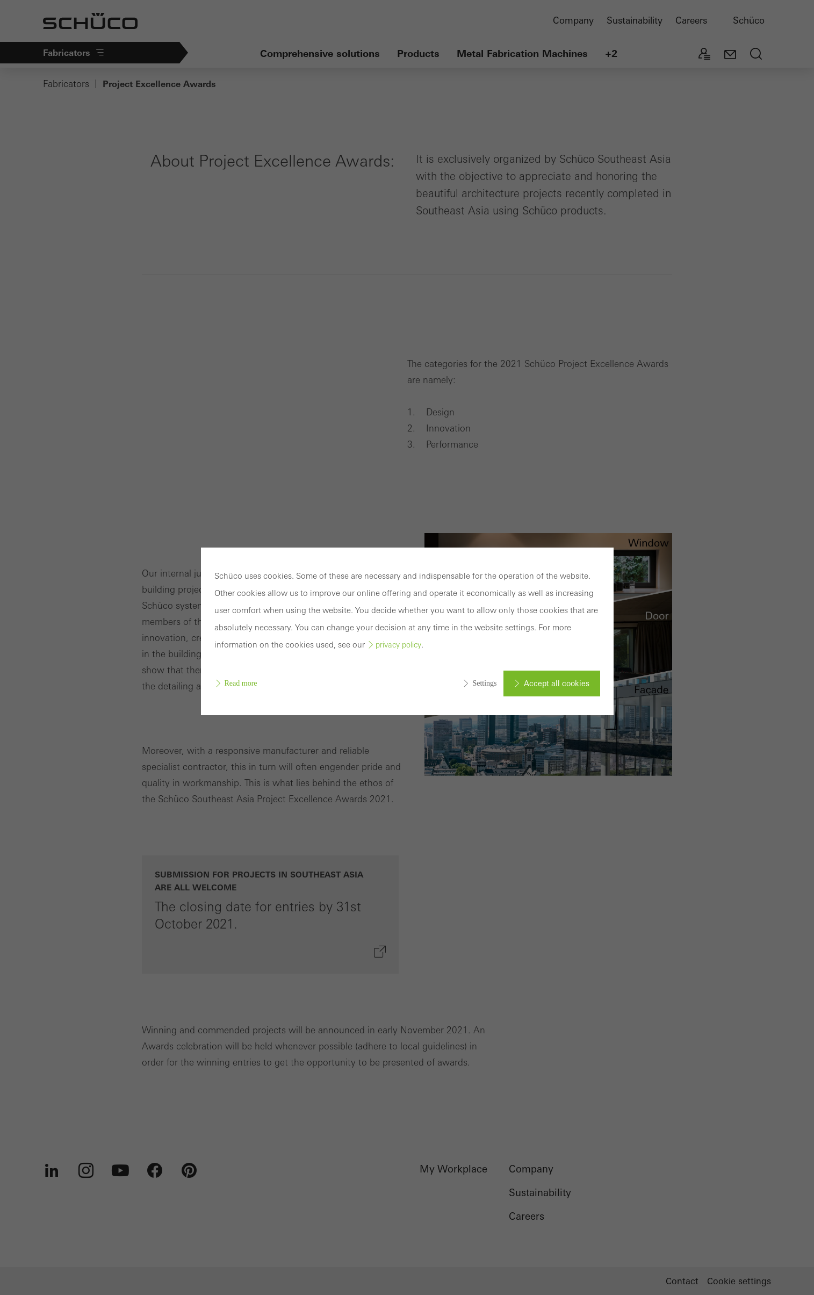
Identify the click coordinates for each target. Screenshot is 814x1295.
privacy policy (398, 645)
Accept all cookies (556, 683)
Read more (241, 683)
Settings (484, 683)
